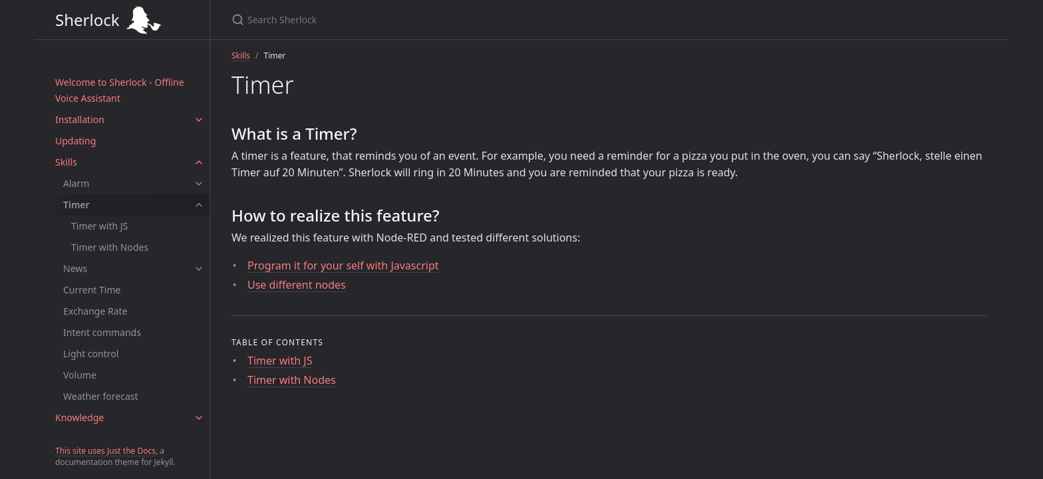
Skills (66, 162)
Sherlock (121, 19)
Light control (90, 353)
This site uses (81, 450)
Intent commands (102, 332)
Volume (79, 375)
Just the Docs (131, 450)
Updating (75, 140)
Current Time (91, 289)
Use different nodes (296, 284)
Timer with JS (99, 226)
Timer (76, 204)
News (75, 268)
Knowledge (79, 417)
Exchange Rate (95, 311)
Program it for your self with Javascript (343, 265)
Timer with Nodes (109, 247)
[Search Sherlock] (521, 19)
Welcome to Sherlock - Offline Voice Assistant (119, 90)
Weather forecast (100, 396)
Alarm (76, 183)
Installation (79, 119)
